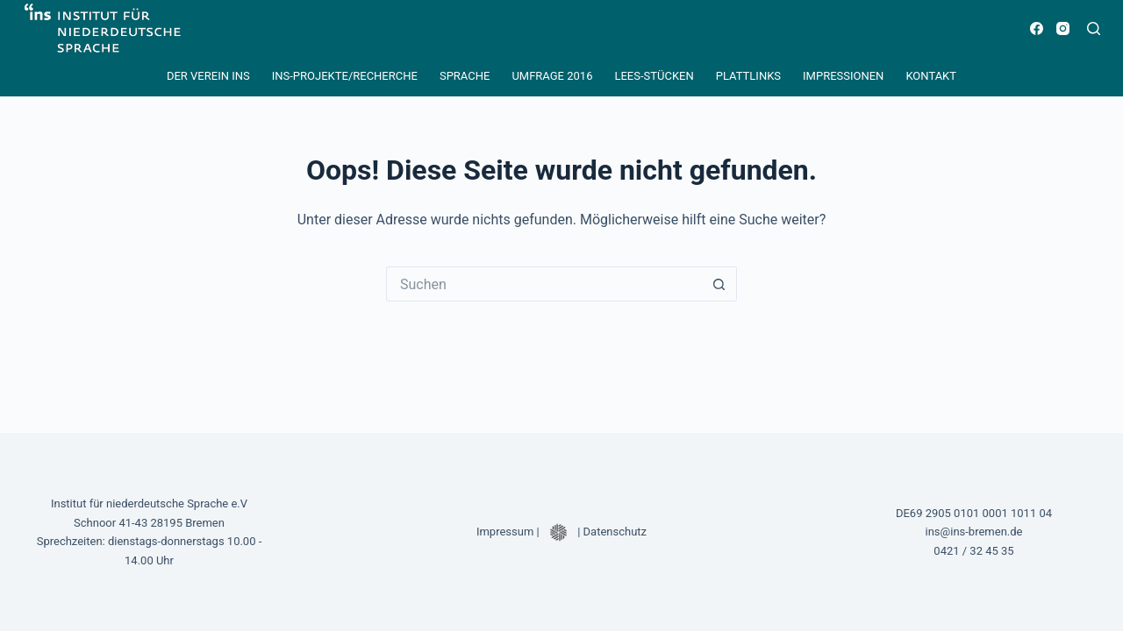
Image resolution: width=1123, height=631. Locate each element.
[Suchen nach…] (544, 283)
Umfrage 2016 (551, 75)
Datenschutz (615, 531)
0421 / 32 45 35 (973, 550)
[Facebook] (1036, 28)
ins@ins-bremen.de (974, 531)
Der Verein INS (208, 75)
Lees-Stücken (653, 75)
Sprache (465, 75)
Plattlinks (748, 75)
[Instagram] (1062, 28)
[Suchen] (1093, 28)
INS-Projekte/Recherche (345, 75)
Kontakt (930, 75)
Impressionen (843, 75)
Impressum (504, 531)
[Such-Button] (719, 283)
